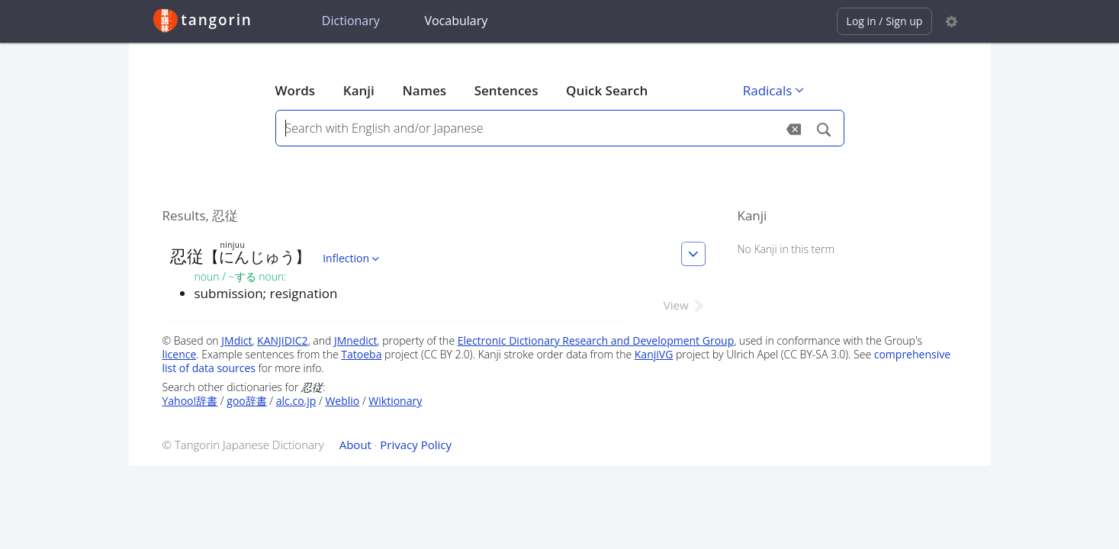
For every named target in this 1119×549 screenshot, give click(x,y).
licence (179, 354)
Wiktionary (395, 400)
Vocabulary (455, 20)
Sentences (506, 90)
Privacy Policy (416, 444)
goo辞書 (246, 400)
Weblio (342, 400)
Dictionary (351, 20)
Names (424, 90)
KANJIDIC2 (282, 340)
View (685, 305)
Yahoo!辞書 (190, 400)
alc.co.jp (296, 400)
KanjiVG (654, 354)
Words (295, 90)
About (355, 444)
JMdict (236, 340)
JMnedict (356, 340)
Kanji (359, 90)
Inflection (352, 258)
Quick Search (607, 90)
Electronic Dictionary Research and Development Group (596, 340)
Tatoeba (361, 354)
